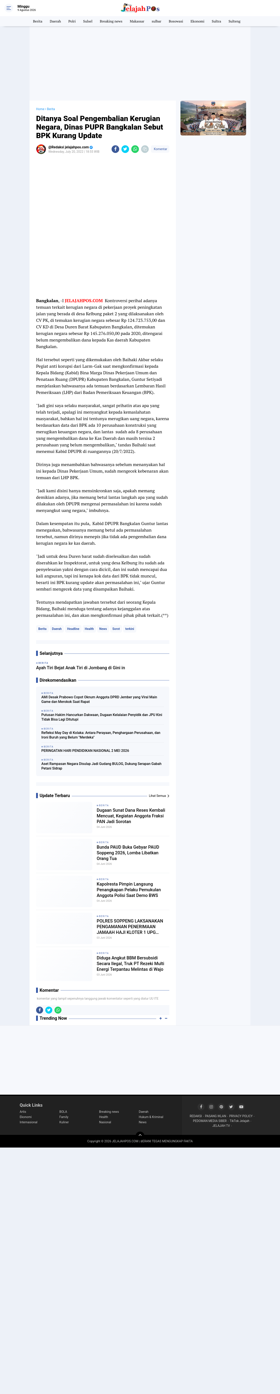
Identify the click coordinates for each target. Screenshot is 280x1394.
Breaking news (111, 21)
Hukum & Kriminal (151, 1117)
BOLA (63, 1111)
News (103, 629)
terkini (129, 629)
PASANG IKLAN (215, 1116)
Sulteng (234, 21)
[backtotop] (140, 1136)
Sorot (116, 629)
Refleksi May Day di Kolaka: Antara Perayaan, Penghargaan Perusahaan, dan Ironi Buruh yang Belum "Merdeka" (100, 735)
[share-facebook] (115, 149)
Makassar (137, 21)
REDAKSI (196, 1116)
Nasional (105, 1122)
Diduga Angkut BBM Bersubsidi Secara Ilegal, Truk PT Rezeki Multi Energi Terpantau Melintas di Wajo (130, 963)
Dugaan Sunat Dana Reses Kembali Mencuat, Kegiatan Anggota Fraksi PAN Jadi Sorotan (131, 816)
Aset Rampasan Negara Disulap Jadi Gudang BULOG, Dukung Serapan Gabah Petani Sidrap (101, 766)
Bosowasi (176, 21)
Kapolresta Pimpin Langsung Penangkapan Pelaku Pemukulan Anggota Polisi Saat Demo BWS (129, 889)
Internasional (28, 1122)
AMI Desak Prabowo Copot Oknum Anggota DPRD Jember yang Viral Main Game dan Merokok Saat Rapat (99, 699)
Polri (72, 21)
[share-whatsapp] (135, 149)
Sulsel (87, 21)
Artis (23, 1111)
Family (64, 1117)
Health (89, 629)
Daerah (55, 21)
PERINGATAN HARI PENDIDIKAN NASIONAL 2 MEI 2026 (85, 751)
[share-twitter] (125, 149)
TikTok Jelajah (239, 1121)
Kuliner (64, 1122)
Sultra (216, 21)
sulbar (156, 21)
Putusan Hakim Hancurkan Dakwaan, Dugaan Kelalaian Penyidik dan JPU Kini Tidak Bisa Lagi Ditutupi (101, 717)
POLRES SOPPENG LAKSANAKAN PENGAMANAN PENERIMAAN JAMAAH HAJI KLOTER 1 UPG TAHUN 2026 (130, 926)
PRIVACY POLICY (241, 1116)
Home (40, 109)
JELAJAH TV (221, 1125)
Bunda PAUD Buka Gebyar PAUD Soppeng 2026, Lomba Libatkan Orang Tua (128, 852)
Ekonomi (197, 21)
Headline (73, 629)
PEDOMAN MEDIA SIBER (210, 1121)
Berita (37, 21)
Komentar (160, 149)
